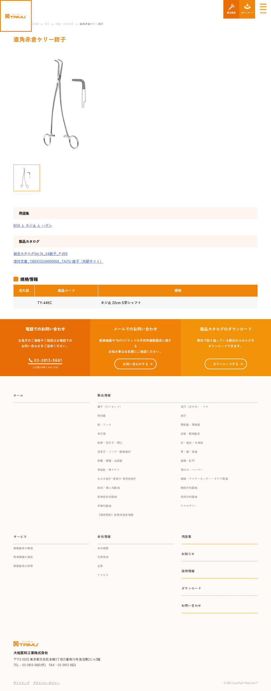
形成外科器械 (189, 497)
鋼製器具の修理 (23, 566)
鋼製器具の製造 (23, 548)
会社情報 (104, 536)
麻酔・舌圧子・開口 (110, 442)
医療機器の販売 (23, 557)
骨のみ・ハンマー (192, 470)
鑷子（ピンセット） (110, 406)
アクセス (103, 575)
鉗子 (183, 415)
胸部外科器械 (189, 488)
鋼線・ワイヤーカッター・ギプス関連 (204, 479)
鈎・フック (104, 424)
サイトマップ (21, 683)
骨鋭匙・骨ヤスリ (108, 470)
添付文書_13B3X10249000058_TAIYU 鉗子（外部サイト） (58, 261)
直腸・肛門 (188, 461)
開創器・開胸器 (190, 424)
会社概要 (103, 548)
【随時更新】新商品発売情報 (115, 515)
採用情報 (188, 571)
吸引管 (101, 433)
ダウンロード (192, 588)
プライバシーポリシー (46, 683)
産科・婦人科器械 (108, 488)
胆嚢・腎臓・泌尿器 (110, 461)
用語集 (187, 536)
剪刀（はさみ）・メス (195, 406)
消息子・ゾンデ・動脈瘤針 (114, 452)
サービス (20, 536)
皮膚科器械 (104, 506)
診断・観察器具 (190, 433)
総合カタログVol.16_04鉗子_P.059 (40, 253)
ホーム (18, 395)
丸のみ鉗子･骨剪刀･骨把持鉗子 (117, 479)
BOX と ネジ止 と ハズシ (32, 225)
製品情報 (104, 395)
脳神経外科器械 (107, 497)
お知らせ (188, 553)
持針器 (101, 415)
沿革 (100, 566)
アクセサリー (189, 506)
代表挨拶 (103, 557)
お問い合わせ (192, 605)
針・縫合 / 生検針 (192, 442)
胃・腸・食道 (189, 452)
